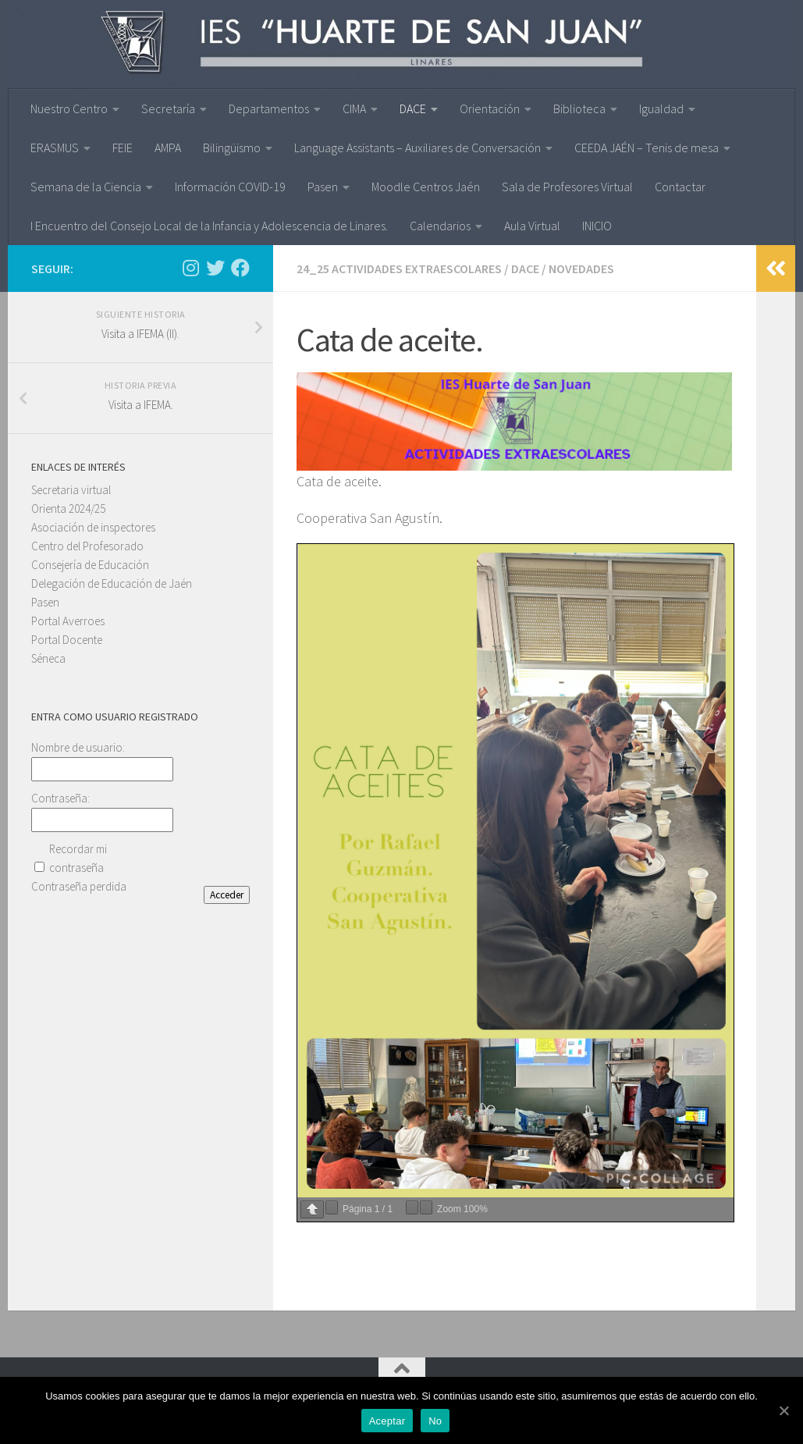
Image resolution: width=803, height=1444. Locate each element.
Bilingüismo (232, 147)
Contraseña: (60, 798)
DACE (413, 108)
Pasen (322, 186)
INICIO (597, 225)
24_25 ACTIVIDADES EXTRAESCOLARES (399, 268)
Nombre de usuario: (78, 747)
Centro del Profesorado (87, 546)
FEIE (122, 147)
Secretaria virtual (71, 489)
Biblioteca (579, 108)
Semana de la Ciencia (85, 186)
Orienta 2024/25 (68, 508)
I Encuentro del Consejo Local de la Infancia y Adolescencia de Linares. (209, 225)
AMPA (168, 147)
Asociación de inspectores (93, 527)
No (435, 1421)
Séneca (48, 658)
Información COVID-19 (230, 186)
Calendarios (440, 225)
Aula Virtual (532, 225)
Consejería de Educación (90, 564)
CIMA (354, 108)
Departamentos (269, 108)
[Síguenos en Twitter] (215, 267)
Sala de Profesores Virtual (567, 186)
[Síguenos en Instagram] (190, 267)
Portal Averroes (68, 621)
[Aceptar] (783, 1410)
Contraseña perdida (78, 886)
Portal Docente (66, 639)
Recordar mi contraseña (78, 858)
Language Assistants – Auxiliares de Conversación (417, 147)
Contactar (680, 186)
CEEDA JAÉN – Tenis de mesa (646, 147)
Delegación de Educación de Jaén (111, 583)
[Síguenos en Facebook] (240, 267)
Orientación (490, 108)
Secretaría (168, 108)
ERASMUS (54, 147)
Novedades (581, 268)
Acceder (226, 895)
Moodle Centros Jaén (425, 186)
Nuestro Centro (69, 108)
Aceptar (387, 1421)
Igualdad (661, 108)
